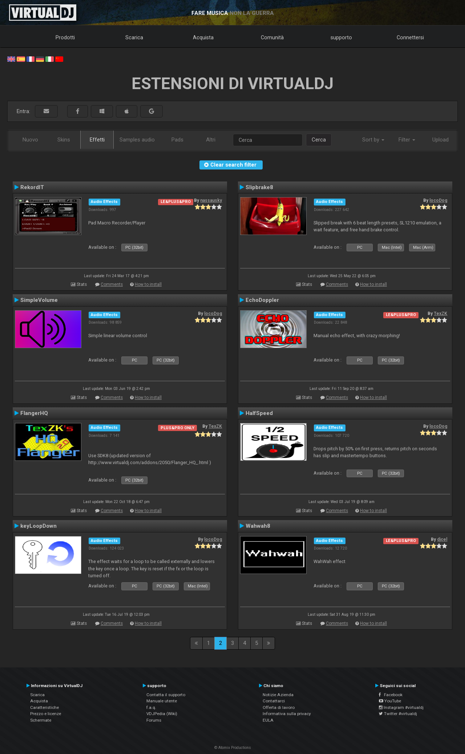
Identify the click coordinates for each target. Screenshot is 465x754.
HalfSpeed (259, 413)
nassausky (211, 200)
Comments (112, 284)
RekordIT (32, 187)
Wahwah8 (258, 526)
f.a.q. (151, 707)
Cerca (319, 139)
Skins (63, 139)
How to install (148, 284)
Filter (407, 139)
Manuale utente (161, 700)
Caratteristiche (44, 707)
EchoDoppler (262, 300)
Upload (440, 139)
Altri (210, 139)
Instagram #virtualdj (401, 707)
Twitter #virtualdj (398, 713)
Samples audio (137, 139)
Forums (153, 720)
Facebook (391, 694)
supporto (341, 37)
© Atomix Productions (232, 747)
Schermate (40, 720)
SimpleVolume (39, 300)
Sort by (373, 139)
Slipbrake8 (259, 187)
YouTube (390, 700)
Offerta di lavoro (279, 707)
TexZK (440, 313)
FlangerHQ (34, 413)
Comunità (272, 37)
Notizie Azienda (278, 694)
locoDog (438, 200)
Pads (177, 139)
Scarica (134, 37)
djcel (442, 539)
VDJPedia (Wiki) (161, 713)
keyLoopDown (38, 526)
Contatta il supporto (165, 694)
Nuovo (30, 139)
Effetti (97, 139)
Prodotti (65, 37)
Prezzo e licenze (45, 713)
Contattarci (274, 700)
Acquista (203, 37)
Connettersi (410, 37)
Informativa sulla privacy (287, 713)
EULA (268, 720)
